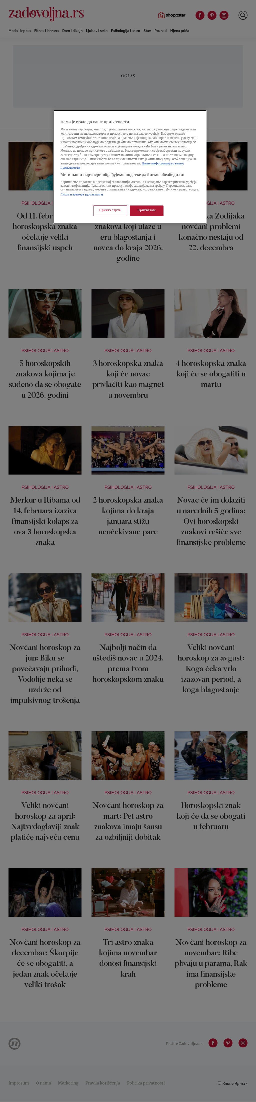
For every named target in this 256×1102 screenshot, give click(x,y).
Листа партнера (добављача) (81, 194)
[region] (129, 167)
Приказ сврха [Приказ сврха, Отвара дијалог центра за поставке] (110, 210)
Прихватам (147, 210)
